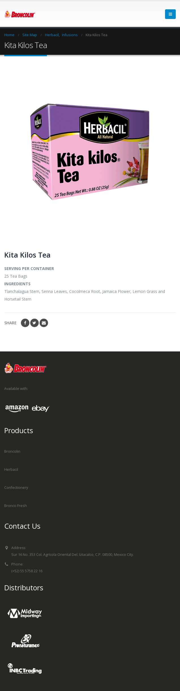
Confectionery (16, 487)
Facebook (25, 323)
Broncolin (12, 451)
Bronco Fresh (15, 505)
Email (44, 323)
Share (10, 322)
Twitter (34, 323)
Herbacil (11, 469)
